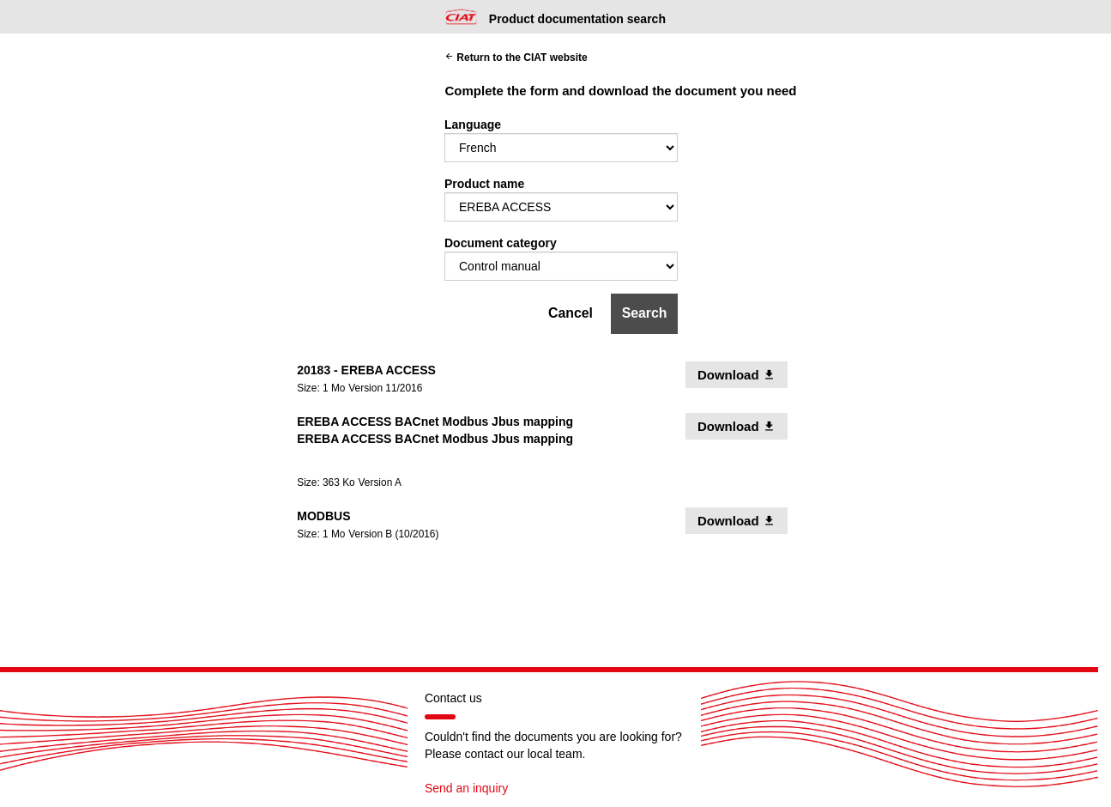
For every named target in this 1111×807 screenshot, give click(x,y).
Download (742, 374)
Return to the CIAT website (516, 58)
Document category (500, 243)
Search (644, 313)
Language (472, 124)
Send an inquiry (466, 788)
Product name (484, 184)
